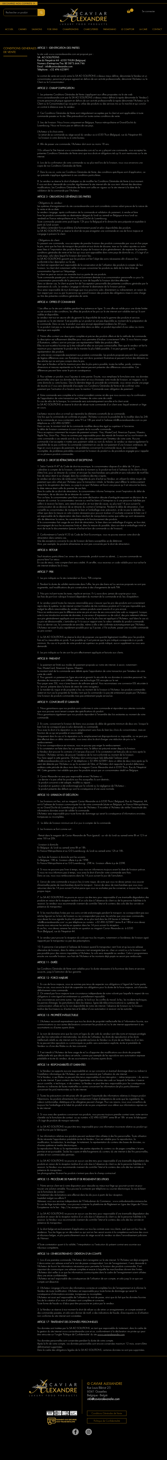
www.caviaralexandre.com (62, 54)
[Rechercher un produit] (18, 12)
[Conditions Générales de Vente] (106, 1413)
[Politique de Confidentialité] (106, 1420)
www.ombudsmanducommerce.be (130, 1201)
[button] (130, 11)
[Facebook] (75, 1432)
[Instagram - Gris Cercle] (88, 1432)
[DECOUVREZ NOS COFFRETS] (18, 3)
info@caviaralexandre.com (51, 922)
